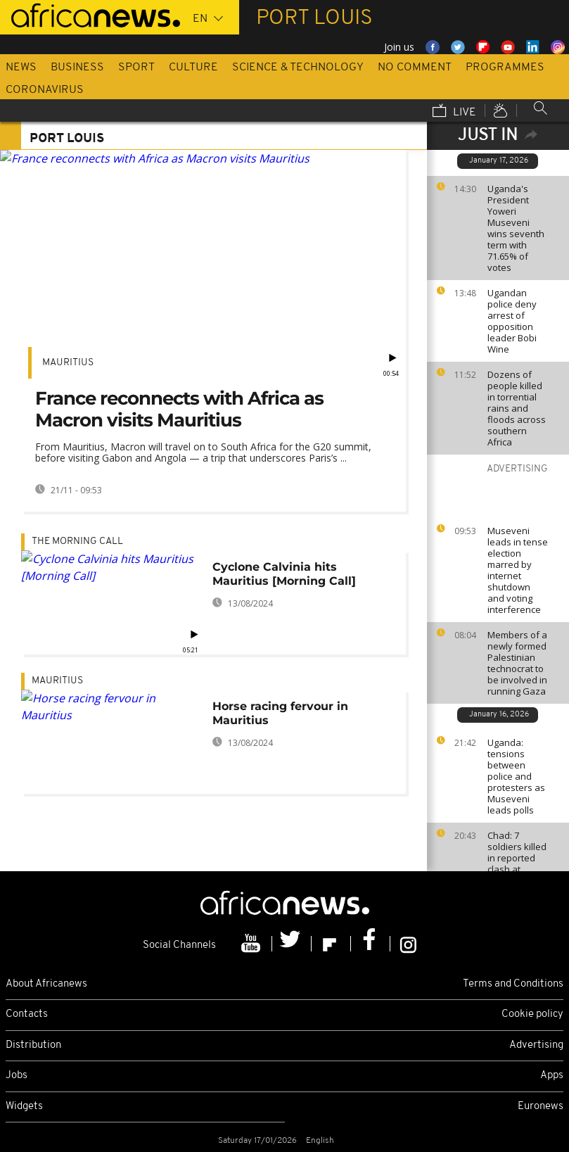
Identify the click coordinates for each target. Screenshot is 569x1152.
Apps (551, 1075)
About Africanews (46, 984)
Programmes (505, 67)
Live (454, 112)
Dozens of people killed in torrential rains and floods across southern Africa (516, 408)
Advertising (536, 1045)
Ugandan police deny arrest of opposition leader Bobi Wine (512, 321)
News (21, 67)
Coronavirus (45, 90)
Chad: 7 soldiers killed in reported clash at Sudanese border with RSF (516, 869)
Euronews (540, 1106)
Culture (193, 67)
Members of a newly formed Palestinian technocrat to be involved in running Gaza (517, 663)
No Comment (415, 67)
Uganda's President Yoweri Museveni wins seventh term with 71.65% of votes (515, 228)
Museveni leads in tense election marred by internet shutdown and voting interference (517, 570)
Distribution (33, 1045)
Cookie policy (532, 1014)
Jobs (16, 1075)
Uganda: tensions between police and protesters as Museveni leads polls (516, 776)
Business (77, 67)
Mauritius (68, 362)
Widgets (24, 1106)
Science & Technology (298, 67)
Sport (136, 67)
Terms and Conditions (513, 984)
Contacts (27, 1014)
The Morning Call (77, 541)
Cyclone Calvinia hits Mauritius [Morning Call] (284, 574)
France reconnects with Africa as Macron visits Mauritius (179, 409)
